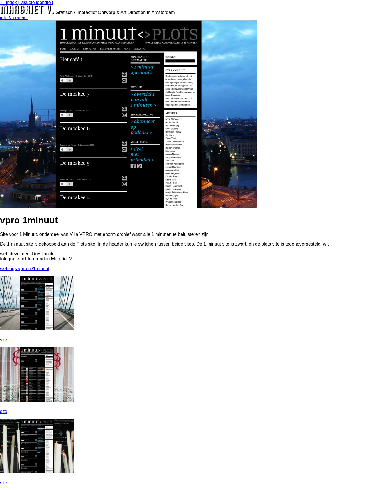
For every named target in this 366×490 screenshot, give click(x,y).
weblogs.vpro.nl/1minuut (24, 268)
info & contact (14, 17)
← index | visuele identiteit (26, 2)
